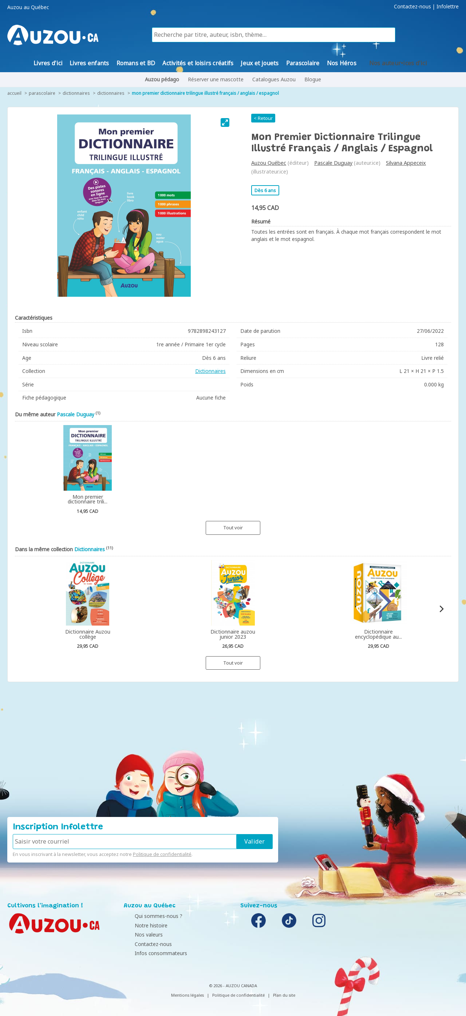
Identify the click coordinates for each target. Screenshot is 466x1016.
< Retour (263, 118)
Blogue (312, 79)
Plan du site (284, 995)
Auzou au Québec (28, 7)
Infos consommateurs (152, 953)
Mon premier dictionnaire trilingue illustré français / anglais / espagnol (205, 93)
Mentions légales (187, 995)
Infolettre (448, 6)
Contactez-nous (412, 6)
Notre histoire (142, 925)
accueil (14, 93)
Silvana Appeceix (406, 162)
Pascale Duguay (333, 162)
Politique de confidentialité (162, 854)
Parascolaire (42, 93)
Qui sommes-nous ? (149, 915)
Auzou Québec (268, 162)
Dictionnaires (76, 93)
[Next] (441, 609)
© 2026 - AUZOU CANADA (233, 985)
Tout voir (233, 527)
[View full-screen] (225, 122)
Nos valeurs (140, 934)
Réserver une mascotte (216, 79)
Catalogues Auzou (274, 79)
